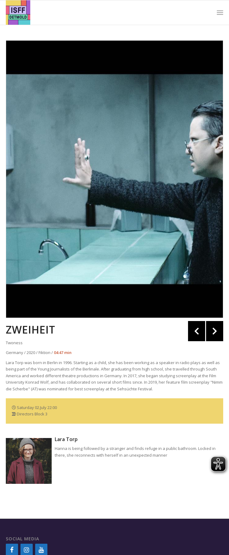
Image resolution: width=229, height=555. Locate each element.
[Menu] (220, 12)
